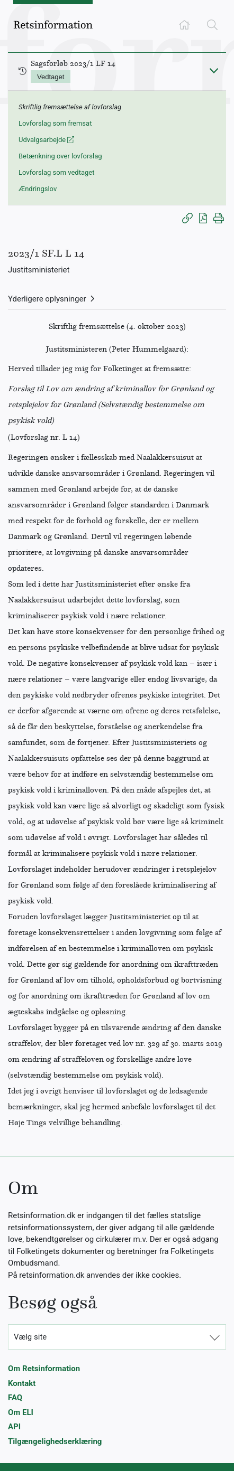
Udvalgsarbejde (46, 140)
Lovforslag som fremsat (55, 123)
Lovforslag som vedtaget (56, 172)
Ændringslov (38, 189)
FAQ (15, 1397)
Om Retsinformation (44, 1368)
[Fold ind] (214, 70)
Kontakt (21, 1383)
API (14, 1426)
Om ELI (20, 1412)
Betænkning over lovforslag (60, 156)
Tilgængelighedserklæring (55, 1441)
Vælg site (30, 1337)
